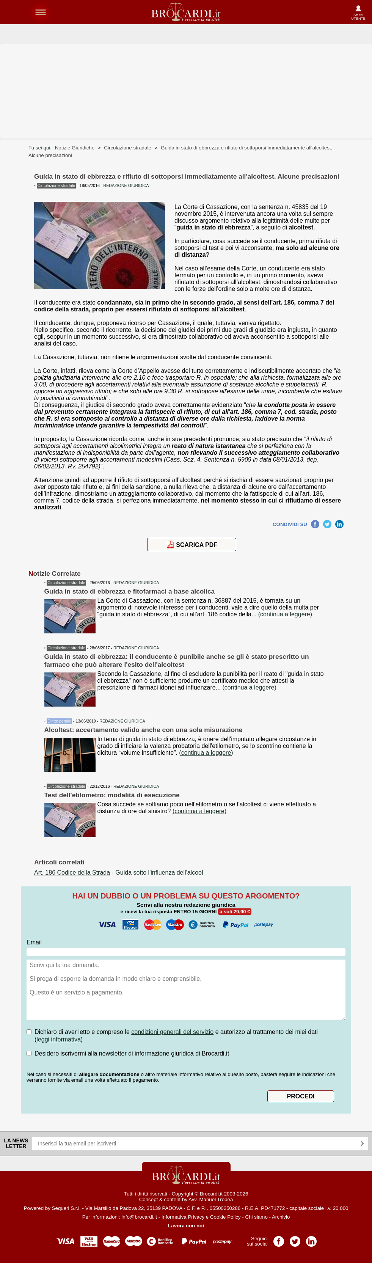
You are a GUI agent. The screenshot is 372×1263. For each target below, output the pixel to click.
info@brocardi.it (139, 1217)
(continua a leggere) (285, 614)
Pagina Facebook (278, 1239)
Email (34, 942)
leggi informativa (58, 1039)
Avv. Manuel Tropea (210, 1199)
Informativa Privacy (183, 1217)
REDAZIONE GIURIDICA (136, 582)
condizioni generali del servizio (172, 1032)
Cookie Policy (225, 1217)
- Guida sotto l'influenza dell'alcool (118, 872)
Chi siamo (256, 1217)
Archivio (281, 1217)
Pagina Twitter (295, 1239)
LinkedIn (339, 523)
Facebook (315, 523)
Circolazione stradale (127, 148)
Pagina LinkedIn (311, 1239)
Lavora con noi (186, 1225)
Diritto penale (59, 721)
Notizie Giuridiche (74, 148)
